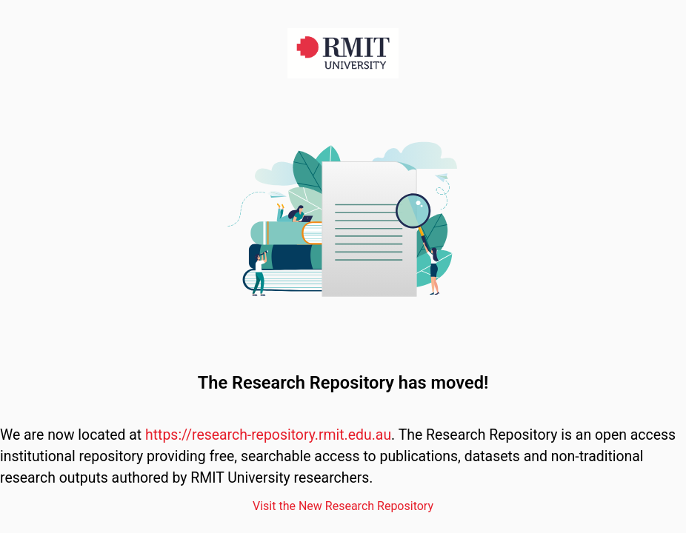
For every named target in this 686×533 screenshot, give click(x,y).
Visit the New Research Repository (343, 506)
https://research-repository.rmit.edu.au (268, 434)
